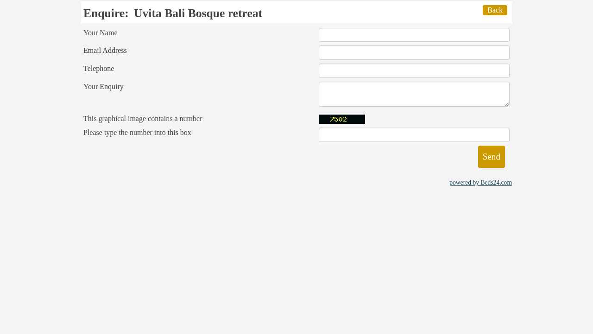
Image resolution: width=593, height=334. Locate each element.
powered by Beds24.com (480, 182)
